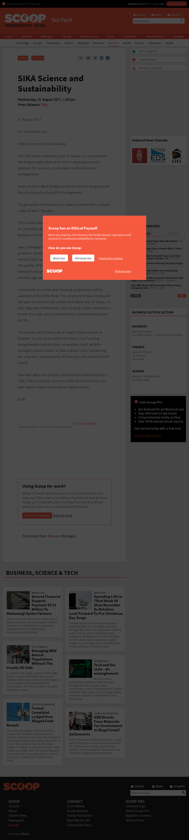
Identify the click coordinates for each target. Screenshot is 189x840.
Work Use (59, 258)
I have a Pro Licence (111, 258)
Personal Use (83, 258)
